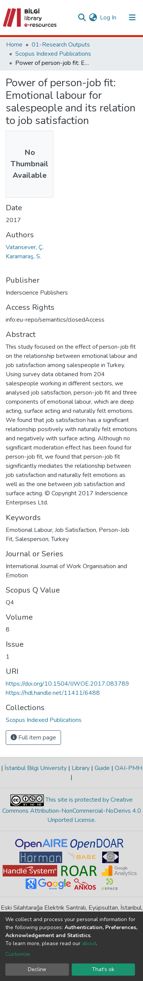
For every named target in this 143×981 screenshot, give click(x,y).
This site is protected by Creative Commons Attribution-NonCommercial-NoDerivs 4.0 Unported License (71, 810)
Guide (102, 768)
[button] (93, 17)
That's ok (103, 969)
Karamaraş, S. (23, 256)
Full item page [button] (33, 737)
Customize (17, 954)
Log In (108, 17)
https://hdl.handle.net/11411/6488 (53, 693)
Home (14, 44)
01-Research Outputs (61, 44)
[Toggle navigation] (132, 17)
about (89, 943)
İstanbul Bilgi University (35, 768)
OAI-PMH (127, 768)
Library (80, 768)
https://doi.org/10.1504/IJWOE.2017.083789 (67, 684)
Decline (37, 969)
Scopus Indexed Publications (53, 54)
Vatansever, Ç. (25, 247)
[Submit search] (82, 17)
